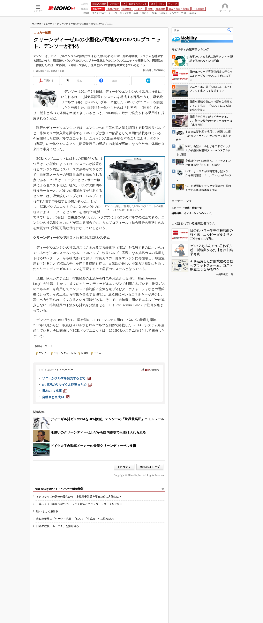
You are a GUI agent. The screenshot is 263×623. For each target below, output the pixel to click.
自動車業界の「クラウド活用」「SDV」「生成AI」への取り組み (75, 518)
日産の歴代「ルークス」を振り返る (57, 526)
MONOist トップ (150, 466)
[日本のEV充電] (54, 390)
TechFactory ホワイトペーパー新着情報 (58, 488)
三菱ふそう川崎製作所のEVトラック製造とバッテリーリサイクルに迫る (79, 503)
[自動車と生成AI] (55, 397)
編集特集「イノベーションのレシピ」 (192, 213)
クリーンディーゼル (65, 353)
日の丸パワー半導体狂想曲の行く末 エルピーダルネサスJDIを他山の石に (211, 234)
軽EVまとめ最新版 (47, 511)
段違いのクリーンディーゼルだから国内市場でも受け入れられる (98, 432)
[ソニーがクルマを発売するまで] (66, 378)
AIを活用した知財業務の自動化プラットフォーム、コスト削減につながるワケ (211, 265)
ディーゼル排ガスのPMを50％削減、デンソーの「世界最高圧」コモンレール (107, 419)
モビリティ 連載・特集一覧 (187, 208)
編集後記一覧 (225, 274)
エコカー (99, 353)
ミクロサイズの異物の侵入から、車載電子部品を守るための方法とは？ (79, 496)
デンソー (43, 353)
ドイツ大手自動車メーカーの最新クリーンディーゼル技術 (93, 446)
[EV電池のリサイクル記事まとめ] (67, 384)
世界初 (85, 353)
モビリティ (49, 23)
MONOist (36, 23)
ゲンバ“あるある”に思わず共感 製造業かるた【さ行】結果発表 (211, 250)
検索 (230, 30)
